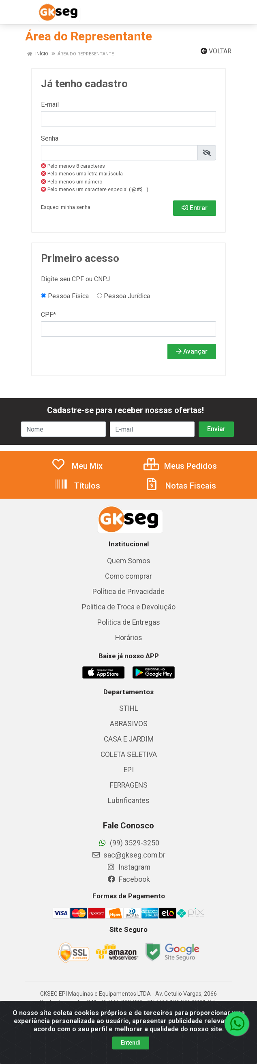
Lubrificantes (129, 800)
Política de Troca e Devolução (129, 607)
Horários (128, 638)
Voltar (216, 51)
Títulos (77, 486)
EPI (129, 770)
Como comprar (128, 576)
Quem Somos (128, 561)
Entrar (195, 208)
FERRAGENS (129, 785)
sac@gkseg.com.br (128, 855)
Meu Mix (77, 466)
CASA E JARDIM (129, 739)
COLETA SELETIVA (129, 754)
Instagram (128, 867)
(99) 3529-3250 (128, 843)
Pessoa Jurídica (123, 296)
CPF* (48, 314)
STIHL (128, 708)
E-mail (50, 104)
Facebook (128, 879)
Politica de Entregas (128, 622)
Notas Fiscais (180, 486)
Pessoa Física (65, 296)
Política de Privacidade (128, 592)
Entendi (131, 1042)
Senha (49, 138)
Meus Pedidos (180, 466)
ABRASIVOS (129, 724)
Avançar (192, 351)
